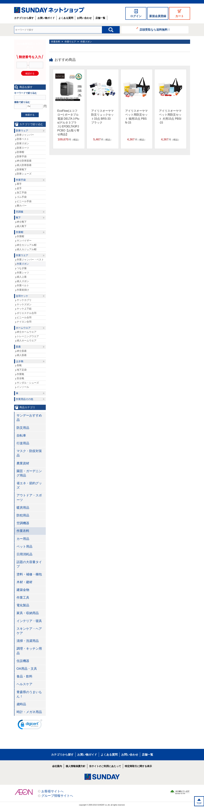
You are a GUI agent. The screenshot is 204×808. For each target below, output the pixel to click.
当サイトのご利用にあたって (105, 766)
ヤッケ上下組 (24, 308)
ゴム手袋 (22, 196)
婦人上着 (22, 276)
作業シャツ (23, 272)
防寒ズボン (23, 143)
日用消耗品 (24, 554)
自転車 (21, 435)
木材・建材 (24, 582)
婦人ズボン (23, 281)
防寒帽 (20, 152)
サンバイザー (24, 240)
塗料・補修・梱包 (29, 574)
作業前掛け (23, 289)
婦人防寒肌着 (24, 165)
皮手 (19, 188)
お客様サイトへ (52, 791)
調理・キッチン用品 (29, 651)
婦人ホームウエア (26, 340)
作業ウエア (70, 41)
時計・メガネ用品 (29, 712)
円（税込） (69, 139)
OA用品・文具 (27, 668)
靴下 (18, 217)
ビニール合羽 (24, 317)
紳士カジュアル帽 (26, 245)
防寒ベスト (23, 139)
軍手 (19, 183)
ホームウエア (23, 327)
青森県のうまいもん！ (29, 694)
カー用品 (23, 539)
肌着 (18, 346)
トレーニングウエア (28, 336)
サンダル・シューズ (28, 382)
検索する (29, 114)
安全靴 (20, 378)
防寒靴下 (22, 169)
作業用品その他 (24, 399)
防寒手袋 (22, 156)
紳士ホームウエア (26, 331)
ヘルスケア (24, 684)
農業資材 (23, 463)
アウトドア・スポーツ (29, 497)
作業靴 (20, 374)
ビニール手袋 (24, 201)
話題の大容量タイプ (29, 564)
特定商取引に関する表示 (138, 766)
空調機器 (23, 523)
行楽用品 (23, 443)
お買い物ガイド (46, 18)
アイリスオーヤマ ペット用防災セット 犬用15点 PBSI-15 (170, 116)
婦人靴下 (22, 226)
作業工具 (23, 597)
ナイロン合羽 (24, 321)
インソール (23, 387)
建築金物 (23, 590)
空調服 (19, 211)
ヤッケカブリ (24, 300)
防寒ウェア (22, 130)
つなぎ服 (22, 268)
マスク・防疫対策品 (29, 453)
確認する (29, 73)
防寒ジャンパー (25, 134)
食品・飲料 (24, 676)
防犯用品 (23, 515)
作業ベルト (23, 285)
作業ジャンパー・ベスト (30, 259)
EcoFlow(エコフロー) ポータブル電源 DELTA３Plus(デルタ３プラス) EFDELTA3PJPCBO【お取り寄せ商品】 (68, 122)
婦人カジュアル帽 (26, 249)
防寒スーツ (23, 147)
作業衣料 (55, 41)
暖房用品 (23, 507)
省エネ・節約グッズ (29, 485)
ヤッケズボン (24, 304)
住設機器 (23, 661)
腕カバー (22, 205)
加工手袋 (22, 192)
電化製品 (23, 605)
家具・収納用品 (28, 613)
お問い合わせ (84, 18)
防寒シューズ (24, 173)
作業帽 (19, 232)
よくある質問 (65, 18)
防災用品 (23, 428)
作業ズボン (86, 41)
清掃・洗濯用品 (28, 641)
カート (179, 16)
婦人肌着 (22, 355)
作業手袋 (21, 179)
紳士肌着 (22, 350)
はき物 (19, 361)
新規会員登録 (157, 16)
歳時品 (21, 704)
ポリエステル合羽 (26, 313)
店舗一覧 (100, 18)
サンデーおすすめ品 (29, 418)
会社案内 (57, 766)
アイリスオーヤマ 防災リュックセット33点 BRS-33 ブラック (102, 116)
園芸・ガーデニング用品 (29, 473)
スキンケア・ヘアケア (29, 631)
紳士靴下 (22, 221)
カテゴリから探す (24, 18)
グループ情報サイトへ (57, 795)
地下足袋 (22, 369)
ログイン (136, 16)
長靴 (19, 365)
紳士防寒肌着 (24, 160)
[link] (30, 725)
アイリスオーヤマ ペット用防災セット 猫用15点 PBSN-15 (136, 116)
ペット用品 (24, 546)
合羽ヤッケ (22, 296)
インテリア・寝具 (29, 621)
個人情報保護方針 (75, 766)
